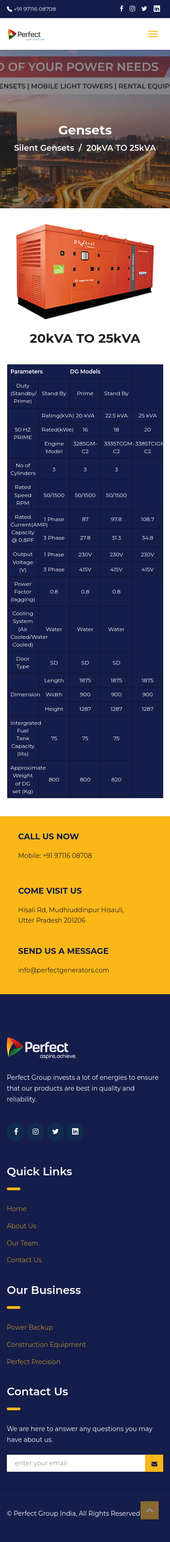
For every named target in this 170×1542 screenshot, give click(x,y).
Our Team (22, 1243)
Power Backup (30, 1327)
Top (150, 1510)
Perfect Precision (33, 1362)
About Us (21, 1226)
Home (16, 1209)
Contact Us (24, 1260)
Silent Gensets (44, 148)
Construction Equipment (46, 1345)
